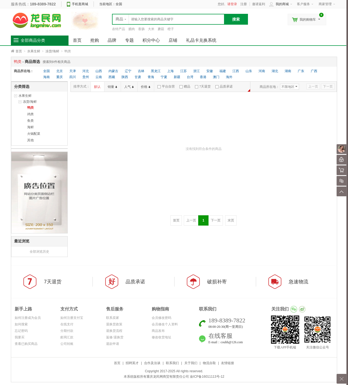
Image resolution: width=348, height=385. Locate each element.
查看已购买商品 (26, 344)
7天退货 (203, 86)
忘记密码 (21, 331)
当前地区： (110, 4)
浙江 (196, 71)
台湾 (190, 77)
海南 (46, 77)
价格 (145, 87)
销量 (112, 87)
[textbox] (168, 19)
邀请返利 (258, 4)
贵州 (85, 77)
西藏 (111, 77)
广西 (314, 71)
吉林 (141, 71)
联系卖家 (112, 318)
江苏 (183, 71)
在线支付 (66, 324)
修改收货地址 (161, 337)
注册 (243, 4)
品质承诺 (224, 86)
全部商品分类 (33, 40)
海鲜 (30, 127)
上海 (170, 71)
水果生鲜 (33, 51)
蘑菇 (161, 29)
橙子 (170, 29)
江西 (235, 71)
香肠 (141, 29)
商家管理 (325, 4)
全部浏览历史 (39, 252)
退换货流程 (114, 331)
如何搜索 (21, 324)
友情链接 (227, 363)
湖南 (288, 71)
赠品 (184, 86)
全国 (46, 71)
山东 (249, 71)
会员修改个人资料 (165, 324)
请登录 (232, 4)
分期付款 (66, 331)
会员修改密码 (161, 318)
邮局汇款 (66, 337)
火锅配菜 (33, 134)
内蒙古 (113, 71)
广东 (301, 71)
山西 (98, 71)
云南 (98, 77)
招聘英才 (132, 363)
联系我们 (172, 363)
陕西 (125, 77)
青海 (151, 77)
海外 (229, 77)
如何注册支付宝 (71, 318)
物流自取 (209, 363)
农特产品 (118, 29)
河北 (85, 71)
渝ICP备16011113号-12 (207, 376)
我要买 (19, 337)
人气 (129, 87)
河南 (262, 71)
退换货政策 (114, 324)
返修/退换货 (114, 337)
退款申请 (112, 344)
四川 (72, 77)
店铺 (173, 40)
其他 (30, 140)
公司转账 (66, 344)
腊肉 (131, 29)
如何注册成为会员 (28, 318)
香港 (203, 77)
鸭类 (30, 108)
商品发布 (158, 331)
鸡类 (30, 114)
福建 (222, 71)
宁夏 (164, 77)
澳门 (216, 77)
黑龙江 (156, 71)
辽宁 (128, 71)
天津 (72, 71)
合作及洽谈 (152, 363)
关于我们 (190, 363)
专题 (129, 40)
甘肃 (138, 77)
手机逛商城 (80, 4)
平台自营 (166, 86)
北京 (59, 71)
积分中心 (151, 40)
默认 (97, 87)
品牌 (112, 40)
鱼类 (30, 121)
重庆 (59, 77)
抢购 (94, 40)
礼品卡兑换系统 (201, 40)
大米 (151, 29)
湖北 (275, 71)
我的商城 (282, 4)
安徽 (209, 71)
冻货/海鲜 (52, 51)
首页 (18, 51)
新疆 (177, 77)
